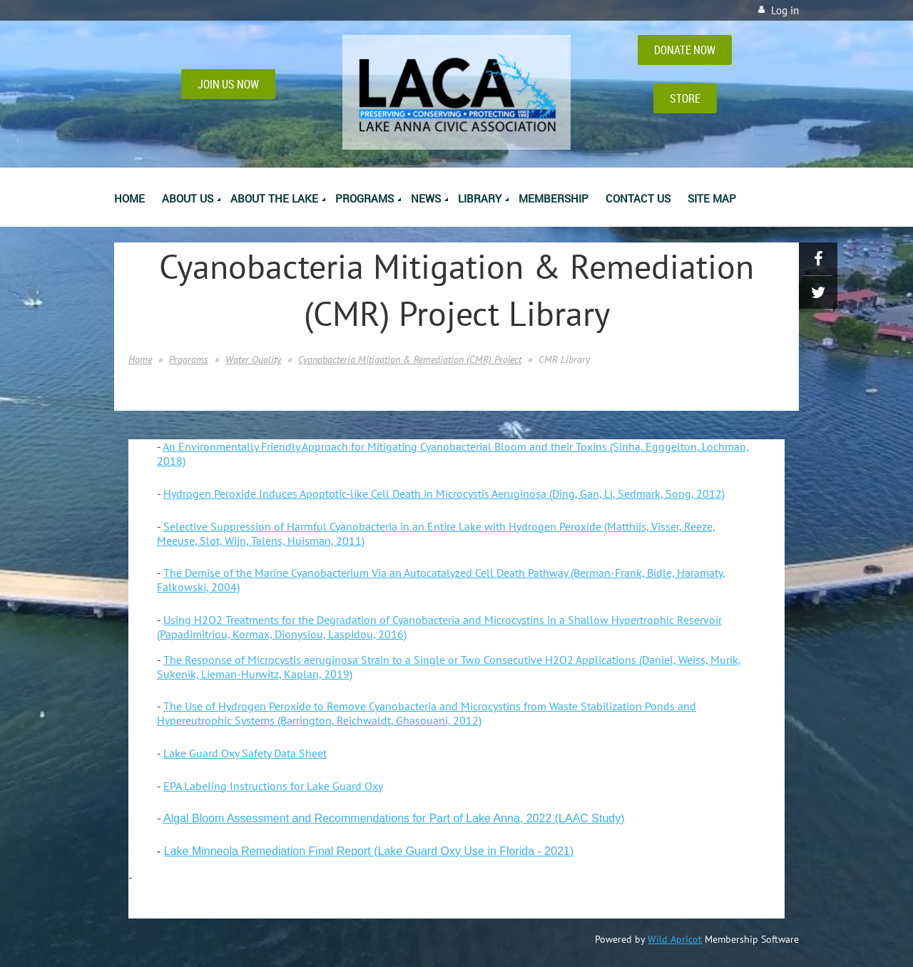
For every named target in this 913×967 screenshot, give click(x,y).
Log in (785, 10)
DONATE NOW (684, 50)
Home (140, 359)
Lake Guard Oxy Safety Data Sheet (245, 753)
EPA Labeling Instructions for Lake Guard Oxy (273, 786)
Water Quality (253, 359)
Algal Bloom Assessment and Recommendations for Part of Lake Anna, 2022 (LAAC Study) (394, 818)
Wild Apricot (675, 939)
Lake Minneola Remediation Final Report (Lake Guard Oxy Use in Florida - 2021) (369, 851)
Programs (188, 359)
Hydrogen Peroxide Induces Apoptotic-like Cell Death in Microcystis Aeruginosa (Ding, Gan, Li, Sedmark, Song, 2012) (444, 493)
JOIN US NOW (228, 84)
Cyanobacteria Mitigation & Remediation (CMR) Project (409, 359)
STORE (685, 98)
